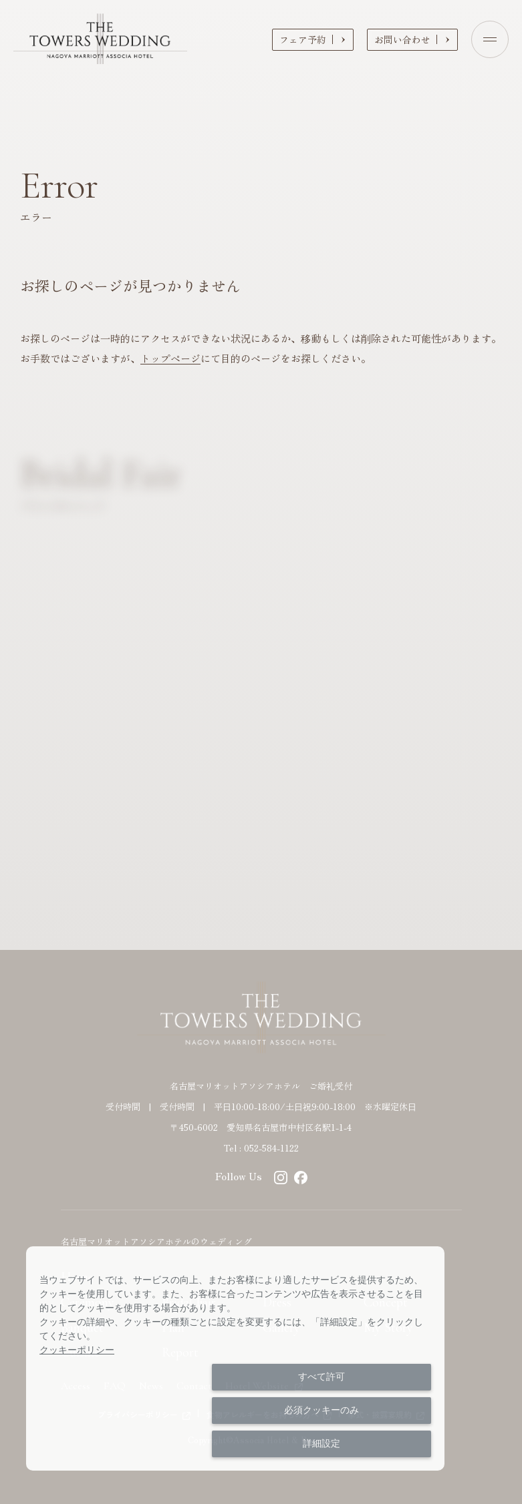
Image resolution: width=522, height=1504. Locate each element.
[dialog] (235, 1358)
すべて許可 (321, 1376)
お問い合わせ (402, 39)
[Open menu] (490, 39)
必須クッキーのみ (321, 1410)
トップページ (170, 358)
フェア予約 (302, 39)
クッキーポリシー (76, 1349)
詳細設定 (321, 1443)
